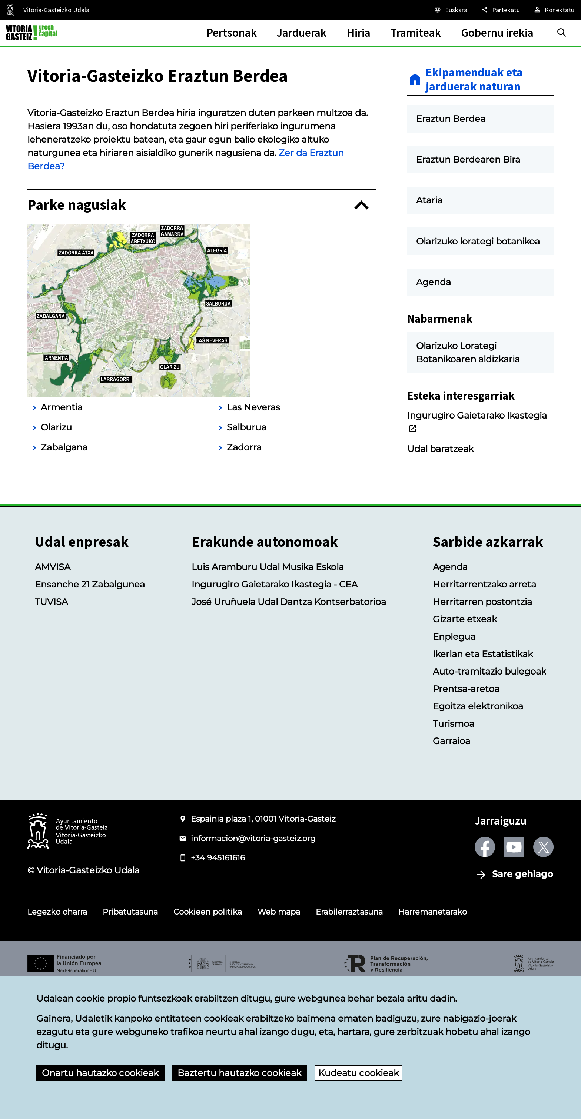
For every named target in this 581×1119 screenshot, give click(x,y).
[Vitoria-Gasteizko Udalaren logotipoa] (67, 965)
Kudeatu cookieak (358, 1073)
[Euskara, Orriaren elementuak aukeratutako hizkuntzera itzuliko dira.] (450, 9)
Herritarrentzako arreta (484, 717)
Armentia (62, 540)
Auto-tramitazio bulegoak (489, 804)
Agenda (450, 700)
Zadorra (244, 580)
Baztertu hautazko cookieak (239, 1073)
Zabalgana (64, 580)
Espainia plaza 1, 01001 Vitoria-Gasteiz (263, 952)
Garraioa (451, 874)
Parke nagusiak (76, 338)
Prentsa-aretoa (466, 822)
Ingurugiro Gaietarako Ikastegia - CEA (275, 717)
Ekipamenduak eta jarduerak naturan (474, 79)
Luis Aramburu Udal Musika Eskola (268, 700)
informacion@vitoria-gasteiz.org (253, 971)
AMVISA (52, 700)
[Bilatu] (561, 32)
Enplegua (454, 770)
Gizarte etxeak (465, 752)
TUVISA (51, 735)
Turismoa (453, 857)
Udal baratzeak (440, 448)
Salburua (246, 560)
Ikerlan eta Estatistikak (483, 787)
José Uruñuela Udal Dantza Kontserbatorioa (289, 735)
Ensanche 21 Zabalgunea (90, 717)
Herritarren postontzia (482, 735)
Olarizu (56, 560)
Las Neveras (253, 540)
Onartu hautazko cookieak (100, 1073)
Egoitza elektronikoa (478, 839)
